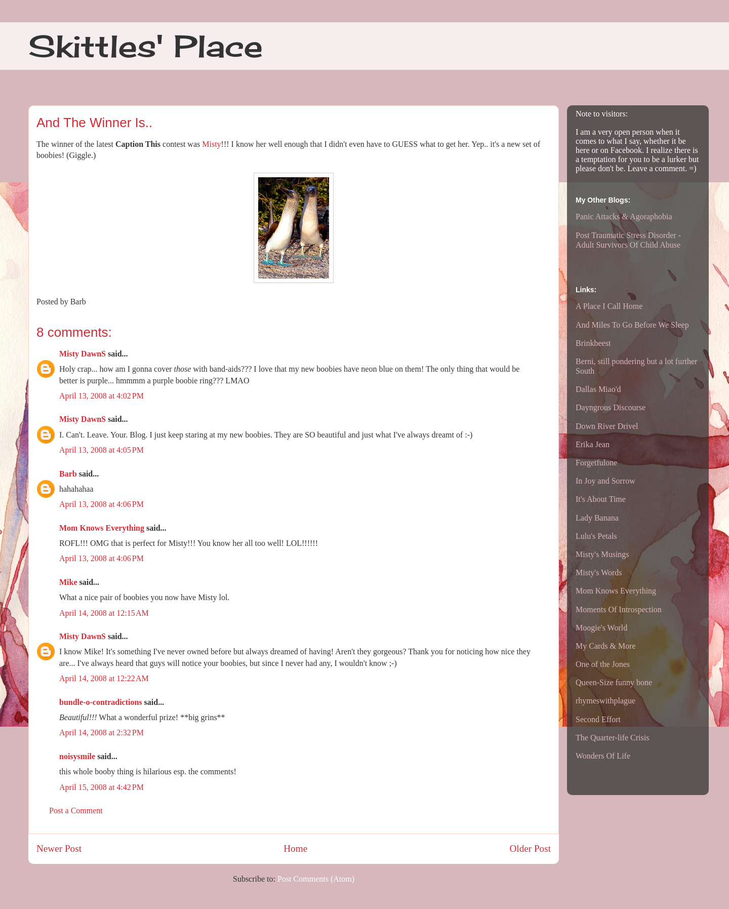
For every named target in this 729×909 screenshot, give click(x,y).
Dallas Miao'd (598, 389)
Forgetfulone (596, 462)
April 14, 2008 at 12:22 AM (104, 678)
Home (295, 848)
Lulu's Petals (596, 536)
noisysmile (77, 756)
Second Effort (598, 719)
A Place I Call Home (609, 306)
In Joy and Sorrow (605, 481)
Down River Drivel (607, 426)
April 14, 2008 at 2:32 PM (101, 732)
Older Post (530, 848)
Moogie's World (601, 627)
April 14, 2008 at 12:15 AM (104, 613)
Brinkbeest (593, 343)
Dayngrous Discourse (610, 407)
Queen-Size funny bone (614, 682)
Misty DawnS (82, 353)
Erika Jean (593, 444)
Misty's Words (599, 572)
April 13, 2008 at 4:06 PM (101, 504)
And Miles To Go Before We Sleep (632, 325)
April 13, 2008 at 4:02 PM (101, 395)
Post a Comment (76, 810)
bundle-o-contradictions (100, 702)
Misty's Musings (602, 554)
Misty (211, 144)
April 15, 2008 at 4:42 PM (101, 787)
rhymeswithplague (605, 700)
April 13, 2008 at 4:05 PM (101, 450)
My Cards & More (606, 646)
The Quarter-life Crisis (612, 737)
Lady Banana (597, 517)
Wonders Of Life (603, 756)
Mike (68, 582)
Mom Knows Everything (101, 528)
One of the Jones (603, 664)
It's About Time (601, 499)
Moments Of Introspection (619, 609)
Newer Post (59, 848)
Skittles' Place (145, 45)
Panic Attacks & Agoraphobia (624, 216)
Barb (68, 473)
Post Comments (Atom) (315, 879)
